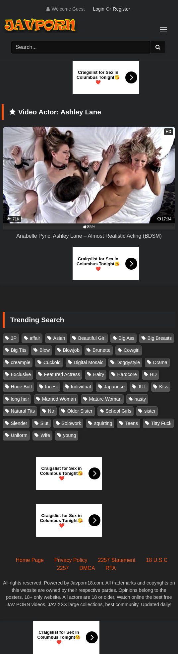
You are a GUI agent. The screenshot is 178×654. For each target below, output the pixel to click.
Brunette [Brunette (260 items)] (101, 350)
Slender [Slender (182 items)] (19, 423)
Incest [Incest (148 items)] (51, 386)
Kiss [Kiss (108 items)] (163, 386)
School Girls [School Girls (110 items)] (118, 411)
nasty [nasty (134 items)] (140, 399)
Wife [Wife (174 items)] (45, 435)
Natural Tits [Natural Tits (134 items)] (23, 411)
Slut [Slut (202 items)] (44, 423)
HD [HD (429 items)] (153, 374)
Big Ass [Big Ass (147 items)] (126, 338)
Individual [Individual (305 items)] (81, 386)
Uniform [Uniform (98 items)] (19, 435)
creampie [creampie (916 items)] (20, 362)
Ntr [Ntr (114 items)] (51, 411)
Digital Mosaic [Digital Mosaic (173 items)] (88, 362)
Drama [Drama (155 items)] (160, 362)
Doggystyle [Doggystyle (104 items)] (128, 362)
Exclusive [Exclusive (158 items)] (21, 374)
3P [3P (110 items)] (14, 338)
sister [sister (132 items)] (149, 411)
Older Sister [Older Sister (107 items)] (79, 411)
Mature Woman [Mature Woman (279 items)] (105, 399)
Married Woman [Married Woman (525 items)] (59, 399)
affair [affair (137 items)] (35, 338)
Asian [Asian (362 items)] (59, 338)
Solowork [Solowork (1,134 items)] (71, 423)
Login (98, 9)
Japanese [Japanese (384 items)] (114, 386)
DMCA (87, 568)
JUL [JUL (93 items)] (142, 386)
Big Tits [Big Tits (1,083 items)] (19, 350)
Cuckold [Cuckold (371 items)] (52, 362)
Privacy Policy (71, 560)
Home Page (30, 560)
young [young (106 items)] (69, 435)
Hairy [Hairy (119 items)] (98, 374)
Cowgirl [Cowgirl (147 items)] (132, 350)
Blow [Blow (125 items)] (44, 350)
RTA (111, 568)
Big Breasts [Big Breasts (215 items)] (160, 338)
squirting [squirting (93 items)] (103, 423)
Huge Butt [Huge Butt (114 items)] (21, 386)
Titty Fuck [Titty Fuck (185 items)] (161, 423)
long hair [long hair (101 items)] (20, 399)
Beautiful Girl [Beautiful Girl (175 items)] (91, 338)
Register (121, 9)
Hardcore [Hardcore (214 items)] (127, 374)
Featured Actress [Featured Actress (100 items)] (62, 374)
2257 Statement (117, 560)
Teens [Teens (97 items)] (131, 423)
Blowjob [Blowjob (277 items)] (71, 350)
